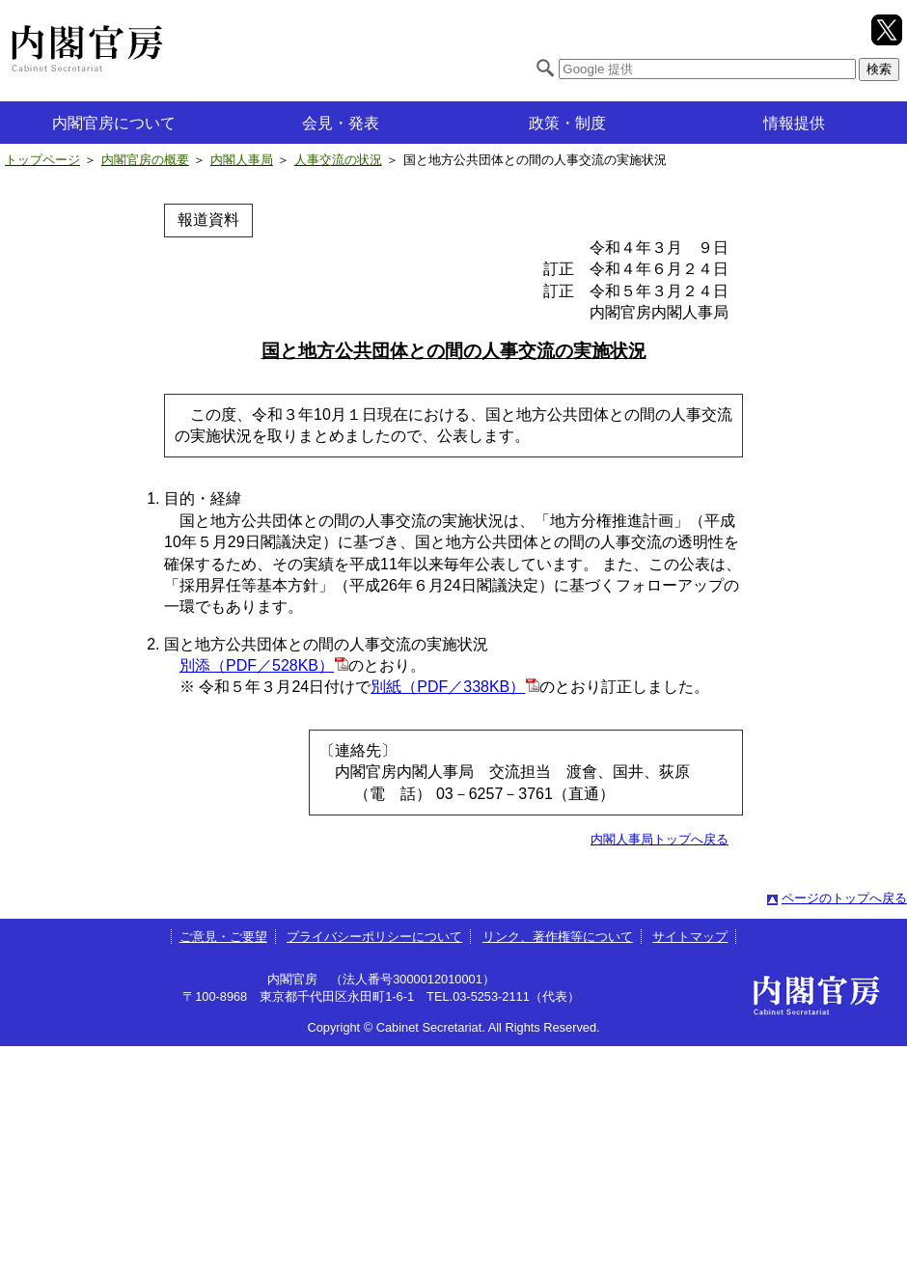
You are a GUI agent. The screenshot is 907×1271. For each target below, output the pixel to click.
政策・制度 (567, 123)
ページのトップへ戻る (844, 898)
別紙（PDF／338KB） (448, 686)
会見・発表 (340, 123)
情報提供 (794, 123)
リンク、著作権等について (557, 936)
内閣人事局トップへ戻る (659, 839)
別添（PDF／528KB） (256, 665)
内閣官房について (114, 123)
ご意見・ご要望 (223, 936)
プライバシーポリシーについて (374, 936)
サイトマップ (690, 936)
